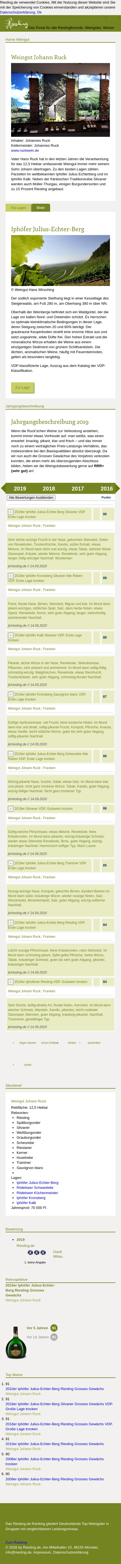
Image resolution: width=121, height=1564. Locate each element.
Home (10, 39)
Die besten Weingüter (35, 1515)
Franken (49, 526)
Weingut (22, 39)
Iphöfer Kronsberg (31, 1198)
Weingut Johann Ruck (24, 526)
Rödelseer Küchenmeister (37, 1193)
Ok (39, 12)
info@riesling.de (18, 1552)
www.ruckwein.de (25, 150)
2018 (49, 489)
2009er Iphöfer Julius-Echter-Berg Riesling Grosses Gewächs (55, 1479)
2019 (20, 489)
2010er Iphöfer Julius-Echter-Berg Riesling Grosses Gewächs (30, 1290)
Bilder (41, 208)
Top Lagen (18, 208)
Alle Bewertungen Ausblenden (31, 498)
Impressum (42, 1552)
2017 (78, 489)
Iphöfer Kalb (26, 1203)
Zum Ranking (16, 1542)
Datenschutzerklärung (17, 12)
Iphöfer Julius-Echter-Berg (47, 229)
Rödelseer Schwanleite (35, 1188)
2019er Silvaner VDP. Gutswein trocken (43, 809)
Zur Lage (22, 387)
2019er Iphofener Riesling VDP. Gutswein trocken (50, 982)
